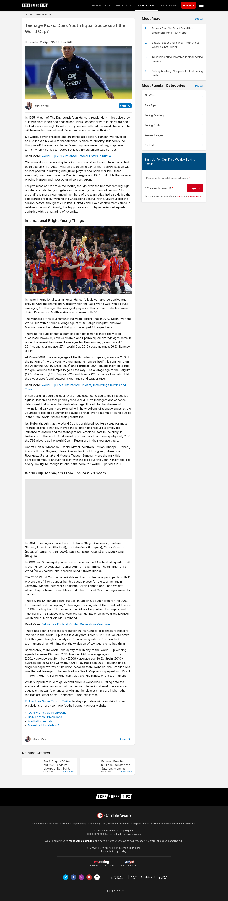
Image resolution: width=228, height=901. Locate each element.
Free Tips (150, 105)
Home (24, 14)
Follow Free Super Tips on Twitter (48, 701)
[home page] (34, 5)
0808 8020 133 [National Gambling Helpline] (95, 833)
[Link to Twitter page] (65, 877)
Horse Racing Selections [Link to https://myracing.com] (102, 862)
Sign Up (195, 188)
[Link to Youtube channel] (89, 877)
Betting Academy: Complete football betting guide (177, 73)
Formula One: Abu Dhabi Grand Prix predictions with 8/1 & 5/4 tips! (172, 30)
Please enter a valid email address (167, 178)
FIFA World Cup (44, 14)
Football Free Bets (40, 721)
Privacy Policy (163, 877)
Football (149, 145)
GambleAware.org (42, 823)
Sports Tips (168, 5)
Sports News (146, 5)
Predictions (124, 5)
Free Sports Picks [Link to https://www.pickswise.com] (130, 864)
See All (199, 18)
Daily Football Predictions (45, 717)
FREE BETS (188, 5)
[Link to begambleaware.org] (114, 815)
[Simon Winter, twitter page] (37, 106)
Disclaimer (147, 877)
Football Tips (101, 5)
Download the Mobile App (45, 725)
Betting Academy (155, 115)
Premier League (154, 135)
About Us (134, 877)
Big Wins (150, 95)
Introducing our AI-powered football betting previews (177, 59)
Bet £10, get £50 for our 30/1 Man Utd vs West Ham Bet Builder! (175, 44)
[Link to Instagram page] (81, 877)
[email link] (97, 877)
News (32, 14)
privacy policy (195, 196)
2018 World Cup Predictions (47, 712)
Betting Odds (152, 125)
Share (123, 106)
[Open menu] (201, 5)
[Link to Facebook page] (73, 877)
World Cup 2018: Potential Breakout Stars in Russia (76, 156)
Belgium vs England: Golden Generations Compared (76, 624)
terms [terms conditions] (180, 196)
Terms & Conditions (117, 877)
